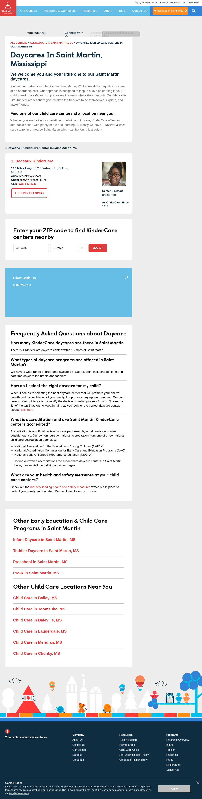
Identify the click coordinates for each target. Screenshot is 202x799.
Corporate (78, 759)
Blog (122, 10)
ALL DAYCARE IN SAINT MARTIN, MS (51, 42)
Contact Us (139, 10)
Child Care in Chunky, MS (36, 653)
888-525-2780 (22, 285)
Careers (77, 754)
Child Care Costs (129, 749)
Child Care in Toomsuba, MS (39, 609)
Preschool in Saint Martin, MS (40, 562)
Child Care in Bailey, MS (35, 598)
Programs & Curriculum (60, 10)
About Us (77, 739)
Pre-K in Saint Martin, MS (36, 573)
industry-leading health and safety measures (60, 487)
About (108, 10)
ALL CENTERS (18, 42)
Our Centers (28, 10)
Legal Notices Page (19, 793)
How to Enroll (127, 744)
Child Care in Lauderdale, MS (40, 631)
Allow (174, 788)
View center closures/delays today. (26, 737)
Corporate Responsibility (133, 759)
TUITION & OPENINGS (29, 193)
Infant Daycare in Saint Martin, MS (44, 539)
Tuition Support (128, 739)
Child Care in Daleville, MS (37, 620)
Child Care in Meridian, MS (37, 642)
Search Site (193, 12)
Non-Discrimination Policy (134, 754)
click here (26, 409)
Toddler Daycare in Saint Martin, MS (46, 551)
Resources (90, 10)
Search (98, 247)
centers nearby (168, 11)
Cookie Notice (54, 790)
